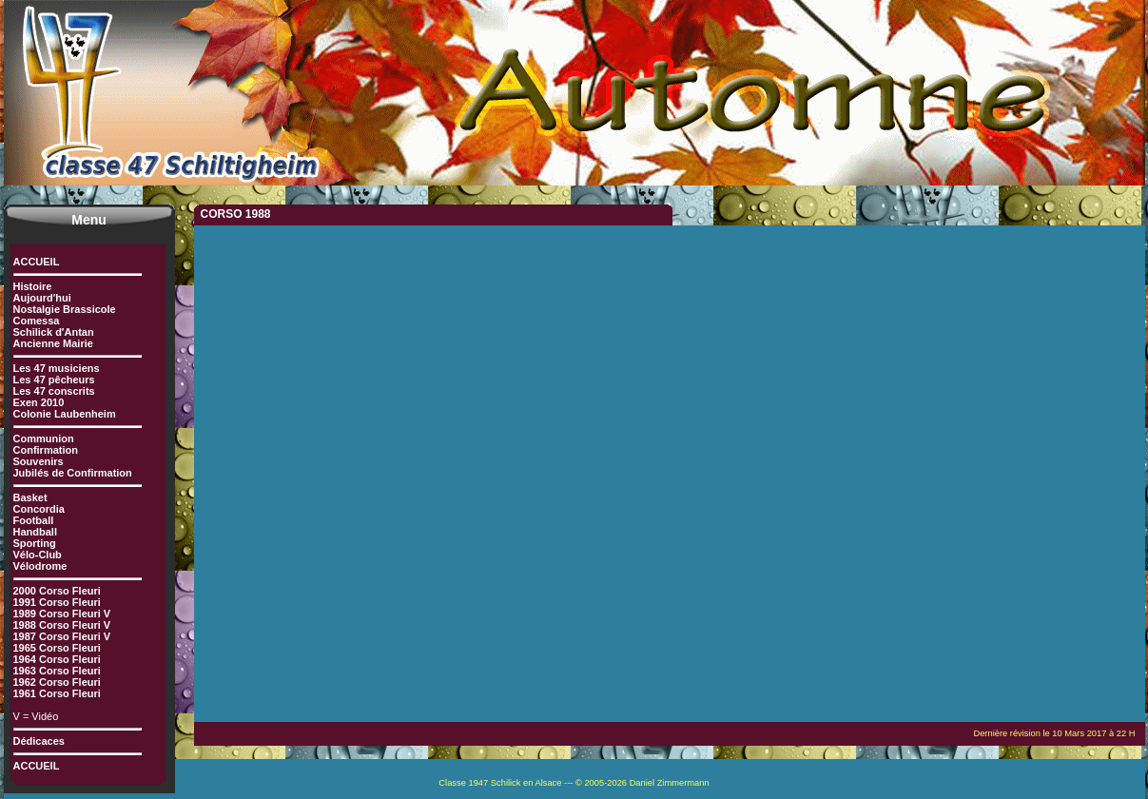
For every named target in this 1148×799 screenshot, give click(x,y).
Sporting (34, 543)
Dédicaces (39, 741)
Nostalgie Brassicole (64, 309)
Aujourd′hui (42, 297)
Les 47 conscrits (54, 391)
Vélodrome (40, 566)
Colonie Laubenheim (64, 413)
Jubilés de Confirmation (72, 472)
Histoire (32, 286)
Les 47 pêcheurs (54, 379)
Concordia (39, 509)
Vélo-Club (37, 554)
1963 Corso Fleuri (57, 670)
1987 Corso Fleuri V (62, 636)
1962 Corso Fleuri (57, 682)
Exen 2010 (39, 402)
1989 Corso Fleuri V (62, 613)
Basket (30, 497)
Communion (43, 438)
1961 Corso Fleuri (57, 693)
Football (33, 520)
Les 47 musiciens (56, 368)
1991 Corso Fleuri (57, 602)
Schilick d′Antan (53, 332)
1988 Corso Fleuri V (62, 625)
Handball (35, 531)
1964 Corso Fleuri (57, 659)
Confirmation (45, 450)
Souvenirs (38, 461)
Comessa (36, 320)
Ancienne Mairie (53, 343)
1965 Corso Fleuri (57, 647)
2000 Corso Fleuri (57, 590)
